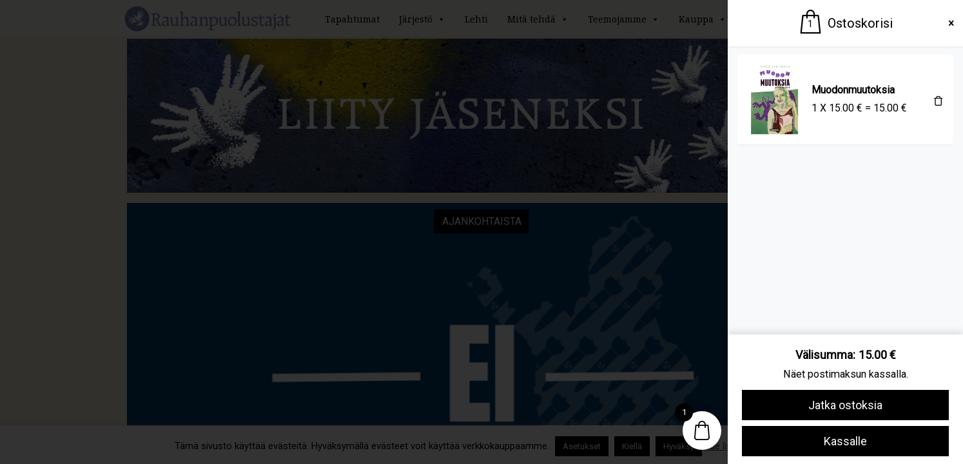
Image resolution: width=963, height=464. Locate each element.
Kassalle (845, 441)
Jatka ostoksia (845, 405)
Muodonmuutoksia (853, 90)
